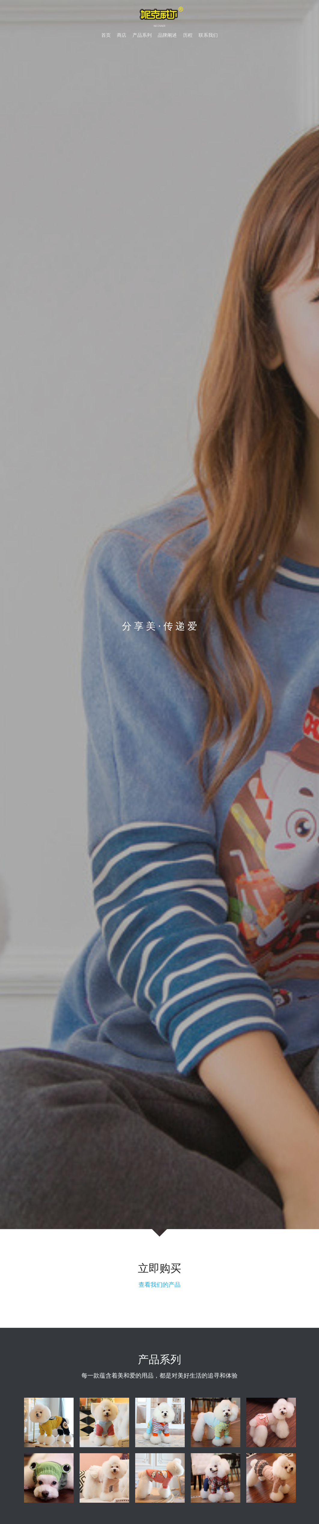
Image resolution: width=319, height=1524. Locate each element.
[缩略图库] (49, 1426)
